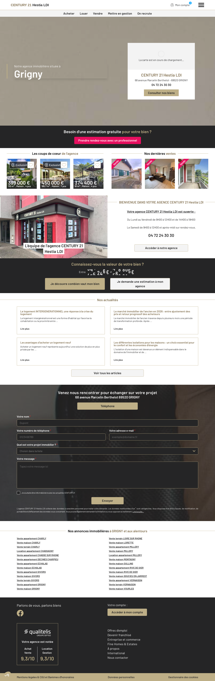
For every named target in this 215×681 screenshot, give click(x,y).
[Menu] (201, 4)
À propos (113, 648)
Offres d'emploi (117, 630)
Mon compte (180, 5)
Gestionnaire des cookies (183, 677)
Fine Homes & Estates (122, 644)
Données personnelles (121, 677)
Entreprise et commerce (124, 639)
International (116, 653)
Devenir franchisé (119, 635)
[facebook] (20, 613)
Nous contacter (118, 657)
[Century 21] (30, 5)
